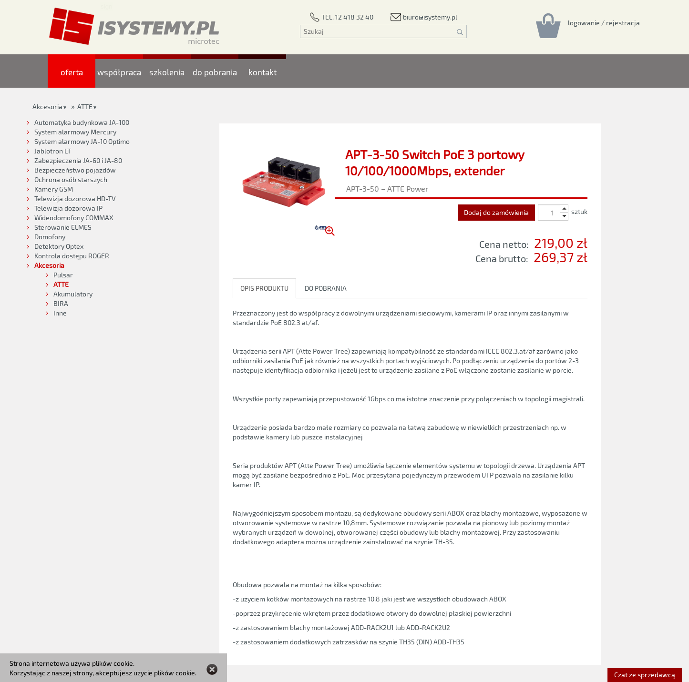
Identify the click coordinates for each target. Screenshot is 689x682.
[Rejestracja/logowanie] (604, 22)
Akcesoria (47, 106)
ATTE (85, 106)
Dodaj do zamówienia (496, 212)
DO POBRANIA (326, 288)
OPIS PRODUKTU (264, 288)
